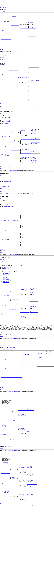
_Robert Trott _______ (13, 453)
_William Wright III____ (35, 175)
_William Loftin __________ (32, 546)
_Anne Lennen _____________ (26, 149)
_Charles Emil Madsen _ (13, 77)
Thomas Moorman (6, 306)
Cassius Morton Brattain (7, 134)
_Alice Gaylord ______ (5, 481)
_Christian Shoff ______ (35, 180)
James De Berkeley (6, 231)
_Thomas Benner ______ (32, 29)
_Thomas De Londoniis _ (49, 391)
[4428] (1, 195)
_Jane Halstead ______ (22, 531)
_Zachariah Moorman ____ (24, 317)
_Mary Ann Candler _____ (24, 322)
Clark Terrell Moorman (6, 303)
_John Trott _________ (30, 450)
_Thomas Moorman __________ (15, 319)
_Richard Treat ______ (5, 459)
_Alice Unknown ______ (13, 486)
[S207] (4, 210)
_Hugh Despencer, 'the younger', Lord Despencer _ (10, 242)
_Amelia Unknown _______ (35, 149)
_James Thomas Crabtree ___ (32, 524)
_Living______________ (5, 83)
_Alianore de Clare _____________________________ (10, 264)
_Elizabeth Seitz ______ (35, 182)
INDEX (1, 56)
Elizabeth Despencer (5, 254)
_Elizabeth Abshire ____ (35, 160)
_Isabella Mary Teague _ (5, 545)
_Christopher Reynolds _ (24, 339)
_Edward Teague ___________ (32, 536)
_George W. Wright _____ (35, 153)
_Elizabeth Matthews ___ (24, 344)
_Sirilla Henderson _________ (34, 91)
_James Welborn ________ (5, 523)
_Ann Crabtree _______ (14, 528)
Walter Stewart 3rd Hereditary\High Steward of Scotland (12, 379)
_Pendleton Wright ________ (26, 155)
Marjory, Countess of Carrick (7, 383)
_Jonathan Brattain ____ (35, 142)
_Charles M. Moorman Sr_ (5, 324)
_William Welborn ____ (14, 517)
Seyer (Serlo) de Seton (6, 206)
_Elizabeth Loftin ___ (14, 550)
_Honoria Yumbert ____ (13, 464)
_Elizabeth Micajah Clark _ (15, 329)
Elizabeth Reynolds (6, 295)
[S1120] (4, 494)
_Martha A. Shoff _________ (26, 182)
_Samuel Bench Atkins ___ (15, 168)
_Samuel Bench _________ (35, 170)
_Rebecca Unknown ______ (24, 355)
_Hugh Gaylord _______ (13, 475)
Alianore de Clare (6, 225)
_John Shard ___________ (24, 350)
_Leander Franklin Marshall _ (34, 90)
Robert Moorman (5, 312)
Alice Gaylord (5, 447)
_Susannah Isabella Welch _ (32, 538)
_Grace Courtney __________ (32, 531)
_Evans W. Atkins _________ (26, 166)
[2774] (1, 219)
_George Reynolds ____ (34, 337)
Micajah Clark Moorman (7, 304)
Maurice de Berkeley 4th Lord (8, 227)
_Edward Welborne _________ (32, 514)
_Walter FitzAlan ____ (41, 387)
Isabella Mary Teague (6, 511)
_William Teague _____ (22, 538)
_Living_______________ (13, 88)
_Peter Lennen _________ (35, 148)
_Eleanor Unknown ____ (22, 553)
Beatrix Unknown (6, 380)
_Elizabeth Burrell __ (34, 322)
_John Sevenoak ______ (30, 477)
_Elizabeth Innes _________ (32, 548)
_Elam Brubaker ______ (15, 17)
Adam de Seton (5, 205)
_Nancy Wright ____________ (26, 160)
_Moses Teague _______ (14, 539)
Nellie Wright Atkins (6, 135)
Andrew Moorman (6, 309)
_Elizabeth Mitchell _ (22, 521)
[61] (1, 127)
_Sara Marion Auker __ (15, 27)
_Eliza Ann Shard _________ (15, 351)
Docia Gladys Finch (7, 137)
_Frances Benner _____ (24, 31)
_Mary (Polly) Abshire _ (35, 155)
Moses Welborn (4, 534)
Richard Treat (5, 446)
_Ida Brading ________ (34, 317)
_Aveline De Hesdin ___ (49, 387)
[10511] (1, 3)
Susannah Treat (4, 470)
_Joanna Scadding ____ (22, 457)
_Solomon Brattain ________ (26, 144)
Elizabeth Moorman (6, 305)
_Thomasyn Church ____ (34, 339)
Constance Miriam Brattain (7, 140)
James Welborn (5, 510)
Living (5, 9)
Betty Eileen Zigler (6, 7)
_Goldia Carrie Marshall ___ (23, 91)
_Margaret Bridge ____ (34, 344)
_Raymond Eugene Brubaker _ (6, 22)
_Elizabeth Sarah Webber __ (32, 526)
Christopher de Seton (6, 207)
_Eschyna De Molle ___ (41, 393)
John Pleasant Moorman (6, 310)
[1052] (1, 286)
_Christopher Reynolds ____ (15, 341)
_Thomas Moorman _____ (34, 315)
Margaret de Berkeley (7, 202)
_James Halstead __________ (32, 530)
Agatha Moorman (5, 311)
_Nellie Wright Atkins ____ (6, 173)
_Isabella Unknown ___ (22, 543)
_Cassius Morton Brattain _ (6, 151)
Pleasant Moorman (6, 308)
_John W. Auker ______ (32, 24)
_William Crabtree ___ (22, 526)
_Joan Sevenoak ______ (22, 479)
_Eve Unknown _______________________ (29, 400)
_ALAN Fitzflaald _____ (49, 386)
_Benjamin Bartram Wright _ (26, 177)
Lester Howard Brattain (6, 163)
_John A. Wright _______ (35, 158)
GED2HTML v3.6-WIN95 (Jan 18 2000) (12, 122)
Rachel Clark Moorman (6, 313)
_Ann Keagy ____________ (35, 177)
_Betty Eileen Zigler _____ (6, 44)
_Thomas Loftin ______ (22, 548)
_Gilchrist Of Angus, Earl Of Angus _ (29, 411)
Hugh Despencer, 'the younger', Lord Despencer (10, 224)
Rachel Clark (6, 297)
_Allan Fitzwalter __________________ (29, 389)
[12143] (1, 66)
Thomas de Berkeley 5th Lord (7, 230)
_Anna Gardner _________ (35, 144)
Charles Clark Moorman (6, 302)
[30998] (1, 437)
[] (1, 58)
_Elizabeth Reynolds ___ (5, 346)
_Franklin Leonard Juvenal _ (23, 86)
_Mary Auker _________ (32, 31)
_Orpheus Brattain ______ (15, 146)
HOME (1, 59)
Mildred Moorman (6, 307)
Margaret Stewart (5, 406)
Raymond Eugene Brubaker (7, 6)
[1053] (4, 286)
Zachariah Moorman (6, 301)
